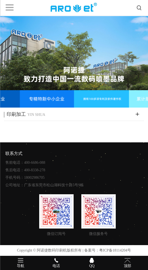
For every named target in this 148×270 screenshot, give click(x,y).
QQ (92, 262)
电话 (56, 262)
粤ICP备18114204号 (115, 250)
